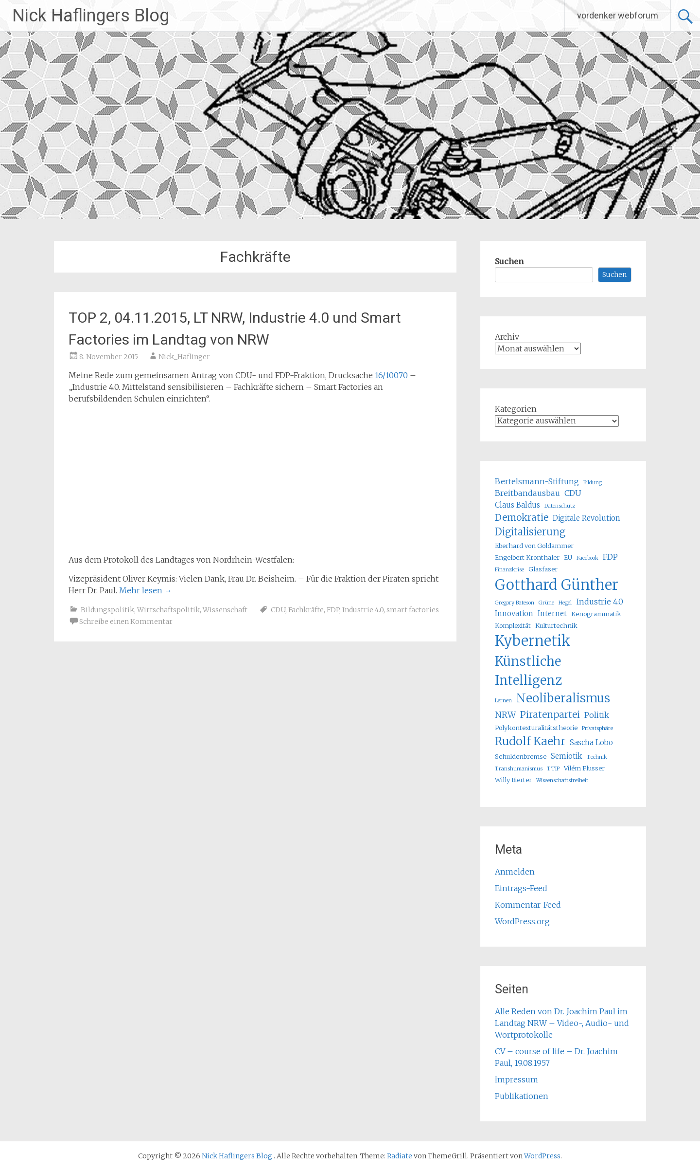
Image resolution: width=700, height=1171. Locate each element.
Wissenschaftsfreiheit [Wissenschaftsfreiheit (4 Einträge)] (562, 780)
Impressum (516, 1079)
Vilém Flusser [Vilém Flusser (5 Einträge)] (584, 768)
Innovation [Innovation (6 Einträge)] (514, 613)
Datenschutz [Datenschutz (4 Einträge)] (559, 506)
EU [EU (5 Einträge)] (568, 557)
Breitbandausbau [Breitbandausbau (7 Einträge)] (527, 493)
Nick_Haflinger (184, 356)
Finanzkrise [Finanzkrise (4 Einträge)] (509, 570)
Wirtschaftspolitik (168, 609)
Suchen (509, 261)
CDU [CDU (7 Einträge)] (572, 493)
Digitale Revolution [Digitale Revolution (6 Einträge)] (586, 518)
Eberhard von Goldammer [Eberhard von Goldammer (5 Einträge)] (534, 546)
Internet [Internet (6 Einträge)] (552, 613)
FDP (333, 609)
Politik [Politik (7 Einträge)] (596, 715)
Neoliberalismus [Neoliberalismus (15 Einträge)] (563, 698)
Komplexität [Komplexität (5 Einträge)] (513, 626)
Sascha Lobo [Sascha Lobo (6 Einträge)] (591, 742)
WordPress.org (522, 921)
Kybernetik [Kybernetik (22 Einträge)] (533, 641)
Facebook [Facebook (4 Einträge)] (587, 558)
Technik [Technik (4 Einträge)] (597, 757)
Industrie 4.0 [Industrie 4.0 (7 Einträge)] (599, 601)
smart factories (412, 609)
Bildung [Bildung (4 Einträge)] (592, 482)
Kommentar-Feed (528, 905)
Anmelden (515, 872)
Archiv (507, 337)
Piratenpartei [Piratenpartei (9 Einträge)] (550, 714)
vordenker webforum (617, 15)
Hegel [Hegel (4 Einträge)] (565, 603)
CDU (278, 609)
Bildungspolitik (107, 609)
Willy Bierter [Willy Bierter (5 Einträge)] (513, 780)
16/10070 (391, 375)
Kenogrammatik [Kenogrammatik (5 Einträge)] (596, 614)
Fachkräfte (306, 609)
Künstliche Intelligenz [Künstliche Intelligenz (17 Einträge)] (528, 670)
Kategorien (516, 409)
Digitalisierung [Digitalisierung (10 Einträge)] (530, 532)
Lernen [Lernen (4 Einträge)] (503, 700)
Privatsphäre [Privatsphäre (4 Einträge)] (597, 728)
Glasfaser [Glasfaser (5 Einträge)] (543, 569)
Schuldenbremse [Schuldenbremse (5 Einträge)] (520, 756)
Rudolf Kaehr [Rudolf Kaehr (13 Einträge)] (530, 741)
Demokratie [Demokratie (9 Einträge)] (521, 517)
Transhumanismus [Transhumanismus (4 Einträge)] (518, 769)
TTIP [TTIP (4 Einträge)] (553, 769)
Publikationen (521, 1096)
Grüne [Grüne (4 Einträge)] (546, 603)
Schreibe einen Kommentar (126, 621)
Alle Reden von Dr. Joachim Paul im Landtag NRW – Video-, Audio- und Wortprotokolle (562, 1023)
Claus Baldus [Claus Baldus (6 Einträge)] (517, 505)
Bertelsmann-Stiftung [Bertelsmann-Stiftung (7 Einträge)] (537, 481)
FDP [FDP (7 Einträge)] (610, 557)
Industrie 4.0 (363, 609)
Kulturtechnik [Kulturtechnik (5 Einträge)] (556, 626)
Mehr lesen (145, 590)
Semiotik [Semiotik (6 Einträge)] (566, 756)
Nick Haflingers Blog (90, 15)
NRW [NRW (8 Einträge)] (505, 715)
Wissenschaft (225, 609)
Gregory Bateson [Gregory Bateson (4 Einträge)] (514, 603)
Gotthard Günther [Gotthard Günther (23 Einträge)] (556, 585)
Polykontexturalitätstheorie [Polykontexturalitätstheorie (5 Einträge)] (536, 728)
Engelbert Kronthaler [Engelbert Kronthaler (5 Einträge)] (527, 557)
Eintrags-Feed (521, 888)
